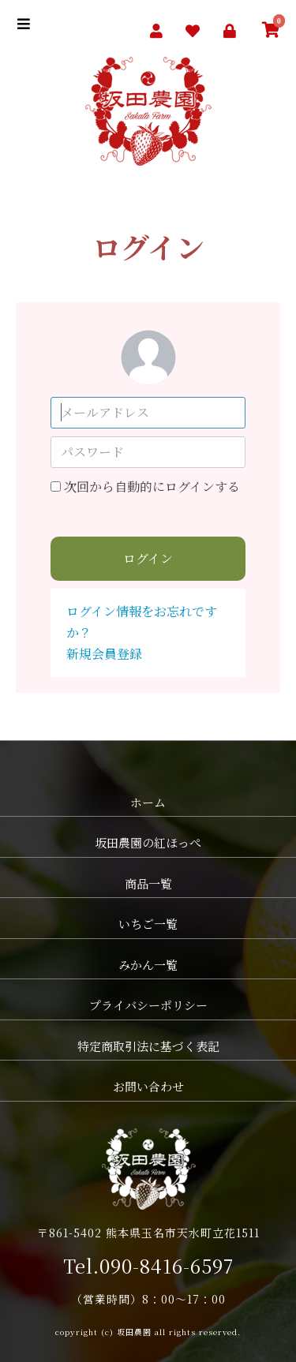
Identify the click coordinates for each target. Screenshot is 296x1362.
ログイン (148, 558)
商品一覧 (148, 883)
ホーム (148, 802)
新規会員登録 (104, 654)
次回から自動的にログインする (152, 486)
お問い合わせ (148, 1086)
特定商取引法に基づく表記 (148, 1046)
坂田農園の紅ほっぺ (148, 842)
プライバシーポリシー (148, 1005)
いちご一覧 (148, 923)
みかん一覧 (148, 964)
